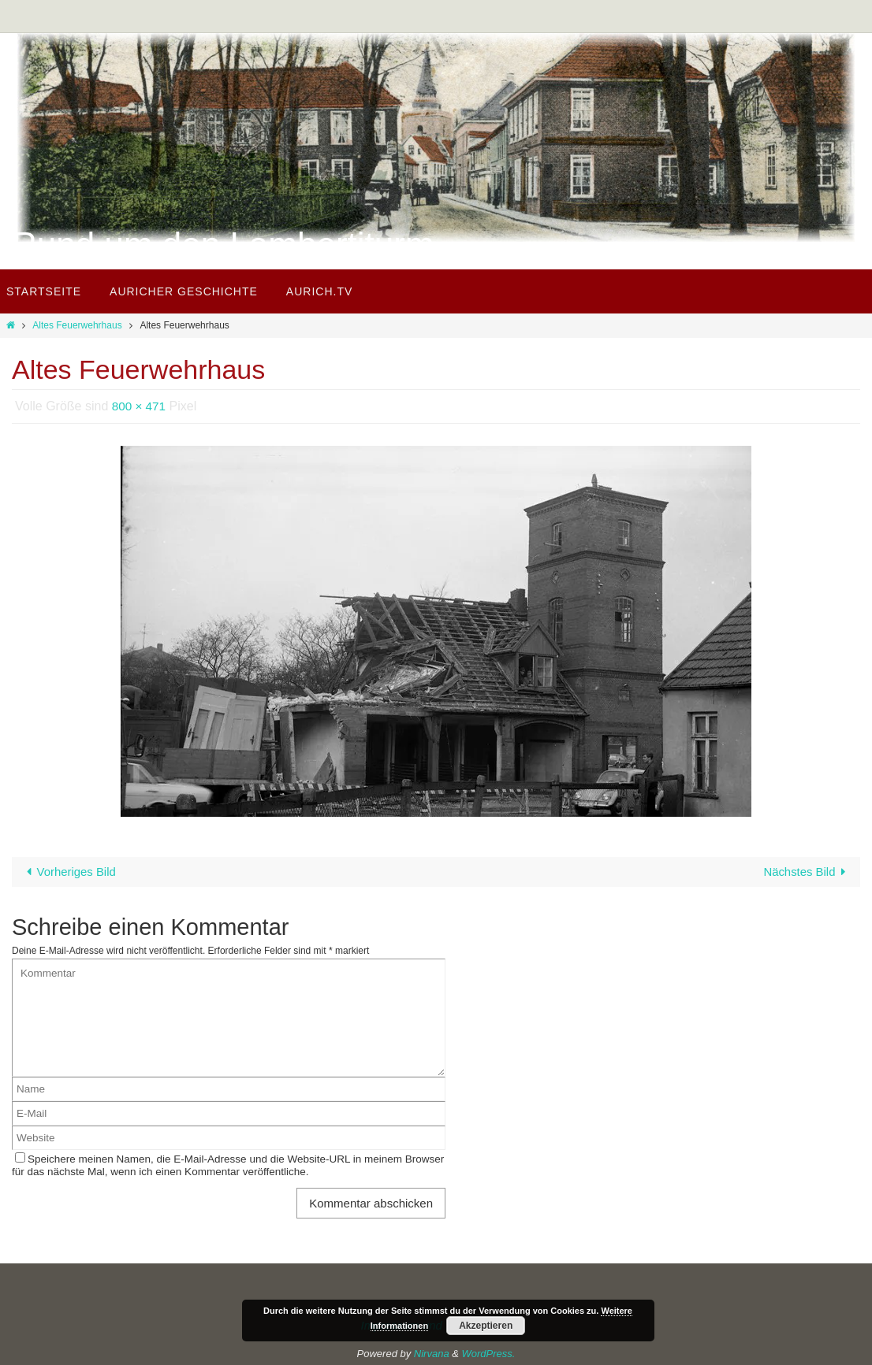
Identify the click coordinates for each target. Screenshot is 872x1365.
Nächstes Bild (807, 871)
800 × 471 (140, 406)
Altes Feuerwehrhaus (76, 325)
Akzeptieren (485, 1325)
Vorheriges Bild (68, 871)
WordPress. (489, 1353)
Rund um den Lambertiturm (223, 244)
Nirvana (431, 1353)
